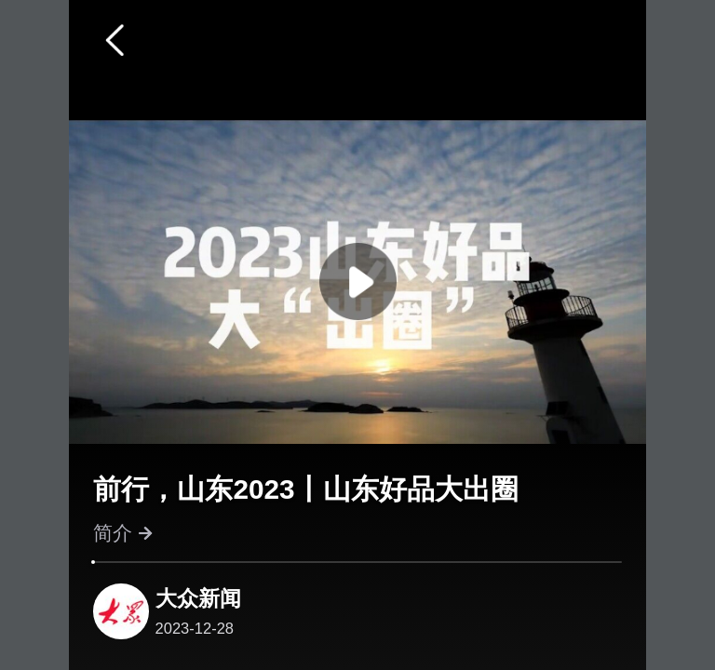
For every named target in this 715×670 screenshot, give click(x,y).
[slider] (93, 562)
